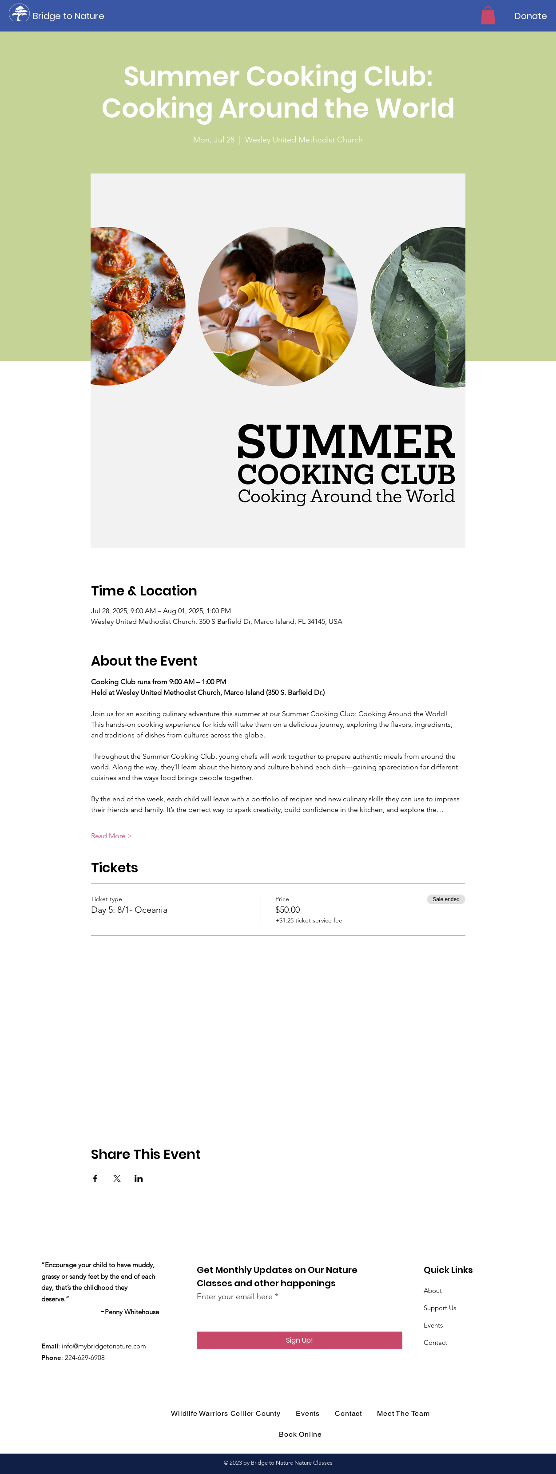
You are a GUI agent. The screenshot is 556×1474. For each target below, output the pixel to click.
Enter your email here (235, 1297)
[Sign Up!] (299, 1340)
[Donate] (531, 16)
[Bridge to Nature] (73, 15)
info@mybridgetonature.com (104, 1346)
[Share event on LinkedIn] (139, 1178)
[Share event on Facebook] (95, 1178)
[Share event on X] (117, 1178)
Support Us (440, 1308)
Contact (435, 1342)
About (433, 1290)
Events (433, 1325)
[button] (488, 15)
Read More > (111, 836)
